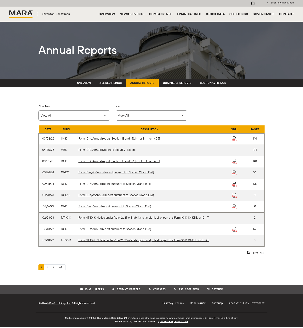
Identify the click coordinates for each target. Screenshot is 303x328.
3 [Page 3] (54, 268)
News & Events (132, 14)
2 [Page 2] (48, 268)
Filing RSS (255, 254)
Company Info (161, 14)
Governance (263, 14)
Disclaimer (198, 304)
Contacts (157, 290)
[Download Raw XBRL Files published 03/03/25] (234, 162)
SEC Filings (238, 14)
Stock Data (215, 14)
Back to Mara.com (282, 3)
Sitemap (215, 290)
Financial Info (189, 14)
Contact (286, 14)
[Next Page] (61, 268)
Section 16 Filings (213, 83)
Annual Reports (142, 83)
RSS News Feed (186, 290)
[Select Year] (151, 116)
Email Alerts (92, 290)
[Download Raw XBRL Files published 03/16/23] (234, 207)
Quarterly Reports (177, 83)
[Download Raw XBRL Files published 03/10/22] (234, 230)
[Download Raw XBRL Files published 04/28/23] (234, 196)
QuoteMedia (103, 318)
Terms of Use (181, 322)
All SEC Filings (111, 83)
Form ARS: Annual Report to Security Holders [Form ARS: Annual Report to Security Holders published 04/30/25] (106, 150)
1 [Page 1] (42, 268)
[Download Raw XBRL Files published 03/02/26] (234, 139)
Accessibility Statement (247, 304)
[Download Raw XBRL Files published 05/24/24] (234, 173)
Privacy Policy (173, 304)
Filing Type (44, 106)
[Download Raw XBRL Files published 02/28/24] (234, 184)
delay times (178, 318)
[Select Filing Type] (74, 116)
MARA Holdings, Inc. (59, 304)
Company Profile (126, 290)
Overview (107, 14)
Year (118, 106)
